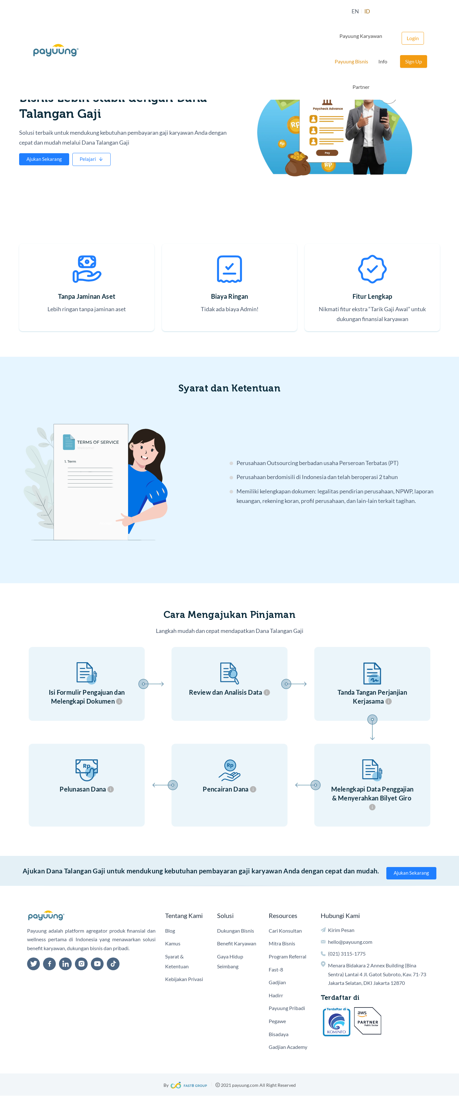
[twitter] (33, 964)
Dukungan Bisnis (235, 932)
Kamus (172, 945)
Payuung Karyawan (253, 13)
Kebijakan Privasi (184, 980)
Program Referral (287, 957)
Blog (170, 932)
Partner (356, 13)
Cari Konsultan (285, 932)
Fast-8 (276, 970)
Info (333, 13)
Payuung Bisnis (301, 13)
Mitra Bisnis (282, 945)
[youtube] (97, 964)
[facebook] (49, 964)
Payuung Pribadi (287, 1009)
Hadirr (276, 996)
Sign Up (413, 13)
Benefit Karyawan (236, 945)
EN (201, 12)
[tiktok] (113, 964)
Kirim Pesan (341, 931)
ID (213, 12)
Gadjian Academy (288, 1048)
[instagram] (81, 964)
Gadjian (277, 983)
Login (386, 13)
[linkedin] (65, 964)
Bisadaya (278, 1035)
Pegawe (277, 1022)
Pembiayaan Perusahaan (55, 79)
